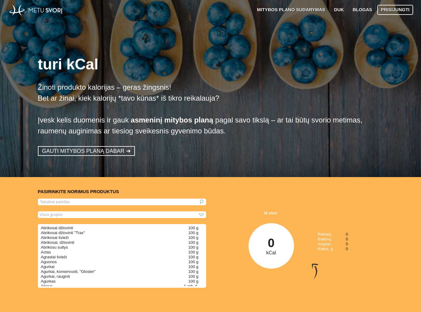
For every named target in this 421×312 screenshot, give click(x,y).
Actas (46, 252)
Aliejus (47, 286)
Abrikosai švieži (55, 237)
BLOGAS (362, 9)
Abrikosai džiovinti (57, 228)
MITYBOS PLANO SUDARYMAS (291, 9)
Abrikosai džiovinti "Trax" (63, 232)
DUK (339, 9)
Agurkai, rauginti (55, 276)
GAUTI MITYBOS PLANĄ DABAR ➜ (86, 151)
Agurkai (48, 266)
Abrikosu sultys (54, 247)
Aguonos (49, 262)
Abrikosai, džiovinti (57, 242)
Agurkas (48, 281)
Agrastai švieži (54, 257)
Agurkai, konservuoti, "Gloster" (68, 271)
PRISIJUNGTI (395, 9)
